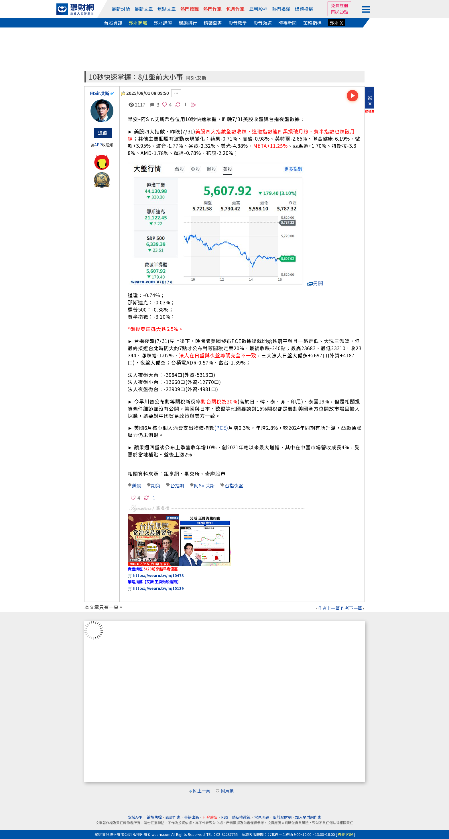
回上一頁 (201, 790)
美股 (136, 485)
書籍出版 (191, 817)
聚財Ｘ (337, 22)
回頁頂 (227, 790)
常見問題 (261, 817)
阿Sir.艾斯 (196, 77)
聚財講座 (163, 22)
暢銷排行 (188, 22)
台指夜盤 (234, 485)
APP (98, 144)
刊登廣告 (210, 817)
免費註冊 (339, 5)
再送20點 (339, 12)
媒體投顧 (304, 8)
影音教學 (238, 22)
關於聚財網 (282, 817)
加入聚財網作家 (308, 817)
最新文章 (144, 8)
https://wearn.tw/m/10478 (158, 575)
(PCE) (221, 427)
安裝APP (135, 817)
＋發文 (370, 97)
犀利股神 (258, 8)
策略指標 (312, 22)
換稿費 (370, 111)
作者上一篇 (327, 608)
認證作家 (173, 817)
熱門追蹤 (281, 8)
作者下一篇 (352, 608)
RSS (224, 817)
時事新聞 (287, 22)
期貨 (155, 485)
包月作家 (235, 8)
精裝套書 (213, 22)
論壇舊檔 (154, 817)
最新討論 (121, 8)
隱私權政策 (241, 817)
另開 (315, 283)
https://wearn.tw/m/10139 (158, 588)
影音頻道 (262, 22)
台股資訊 (113, 22)
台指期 (177, 485)
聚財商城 (138, 22)
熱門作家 (212, 8)
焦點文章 (166, 8)
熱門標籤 (189, 8)
